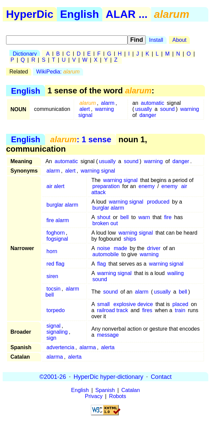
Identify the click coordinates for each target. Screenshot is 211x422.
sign (51, 338)
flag (101, 264)
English (79, 14)
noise (103, 248)
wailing (175, 273)
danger (147, 115)
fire (168, 217)
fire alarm (57, 220)
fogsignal (57, 239)
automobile (106, 254)
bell (124, 217)
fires (147, 310)
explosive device (133, 304)
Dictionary (25, 54)
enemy (147, 186)
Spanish (105, 390)
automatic (152, 103)
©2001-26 (52, 376)
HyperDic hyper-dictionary (108, 376)
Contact (161, 376)
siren (52, 276)
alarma (87, 347)
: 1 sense (80, 139)
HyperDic (30, 14)
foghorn (55, 233)
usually (143, 109)
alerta (107, 347)
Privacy (93, 396)
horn (51, 251)
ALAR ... (126, 14)
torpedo (55, 310)
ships (130, 239)
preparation (106, 186)
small (103, 304)
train (180, 310)
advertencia (60, 347)
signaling (57, 332)
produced (158, 202)
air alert (55, 186)
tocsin (53, 289)
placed (180, 304)
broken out (105, 223)
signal (53, 326)
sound (167, 109)
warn (144, 217)
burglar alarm (62, 205)
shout (103, 217)
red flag (55, 264)
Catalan (130, 390)
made (120, 248)
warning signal (96, 112)
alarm (107, 103)
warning (189, 109)
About (179, 40)
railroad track (112, 310)
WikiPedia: (58, 71)
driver (154, 248)
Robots (117, 396)
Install (156, 40)
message (108, 335)
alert (84, 109)
